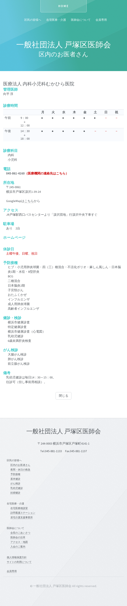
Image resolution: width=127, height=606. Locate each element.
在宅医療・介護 (56, 20)
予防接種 (15, 474)
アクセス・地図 (19, 542)
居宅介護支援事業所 (21, 517)
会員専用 (101, 20)
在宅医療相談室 (19, 508)
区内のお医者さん (20, 464)
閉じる (63, 396)
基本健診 (15, 478)
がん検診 (15, 483)
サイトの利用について (19, 561)
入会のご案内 (17, 546)
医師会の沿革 (17, 537)
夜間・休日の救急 (20, 469)
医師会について (81, 20)
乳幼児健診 (16, 488)
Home (63, 6)
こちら (29, 201)
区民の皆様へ (32, 20)
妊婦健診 (15, 492)
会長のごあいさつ (20, 532)
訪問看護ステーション (22, 512)
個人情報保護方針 (17, 557)
